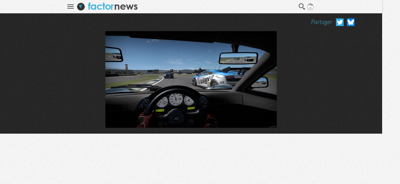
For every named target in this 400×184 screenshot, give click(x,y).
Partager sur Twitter (340, 22)
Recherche (302, 6)
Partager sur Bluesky (351, 22)
